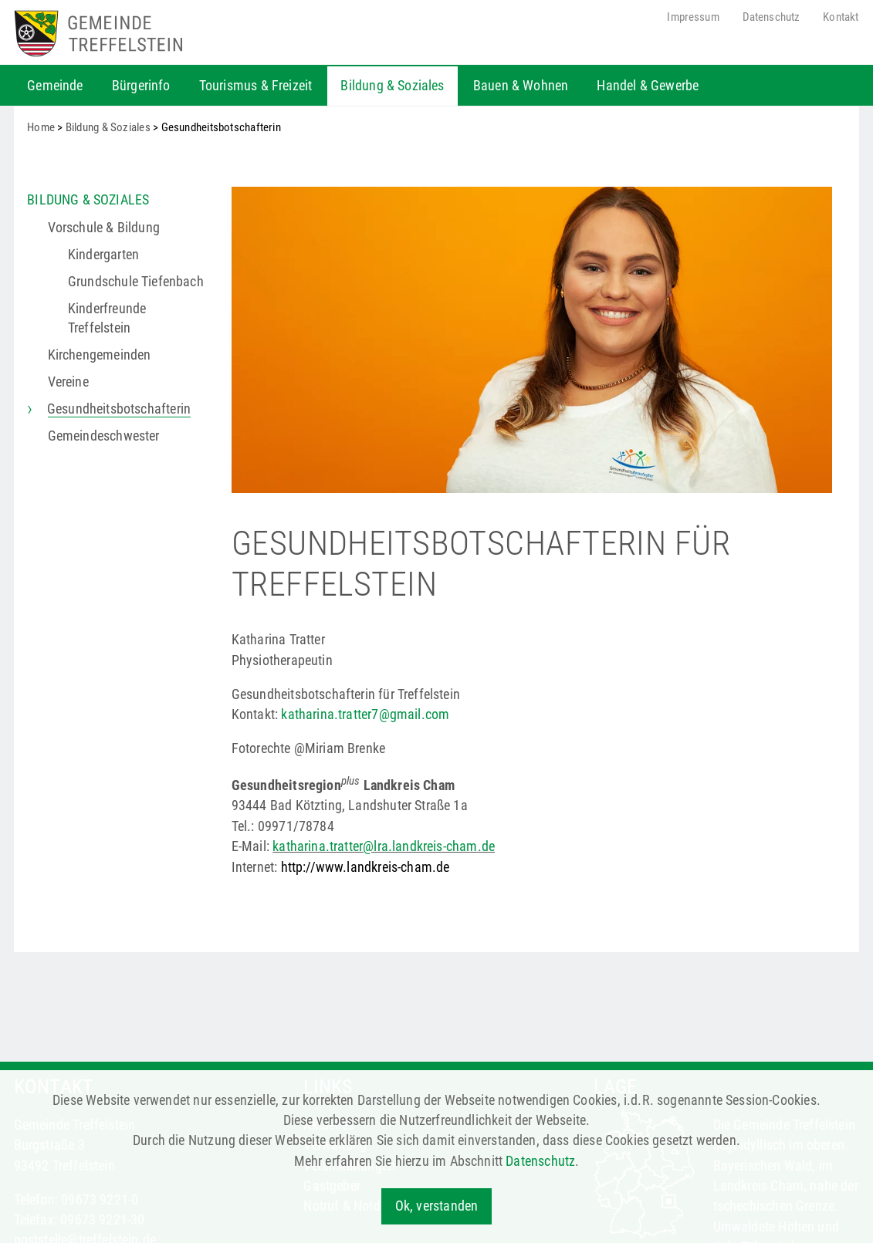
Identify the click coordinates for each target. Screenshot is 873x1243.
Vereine (68, 382)
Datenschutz (771, 17)
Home (41, 127)
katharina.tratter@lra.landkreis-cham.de (383, 846)
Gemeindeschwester (104, 436)
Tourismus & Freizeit (256, 85)
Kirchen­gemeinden (99, 355)
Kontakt (840, 17)
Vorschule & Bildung (104, 227)
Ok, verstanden (436, 1206)
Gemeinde (55, 85)
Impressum (693, 17)
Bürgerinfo (141, 85)
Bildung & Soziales (392, 85)
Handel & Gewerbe (648, 85)
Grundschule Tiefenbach (136, 281)
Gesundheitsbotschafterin (119, 409)
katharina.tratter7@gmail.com (365, 714)
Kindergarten (103, 254)
